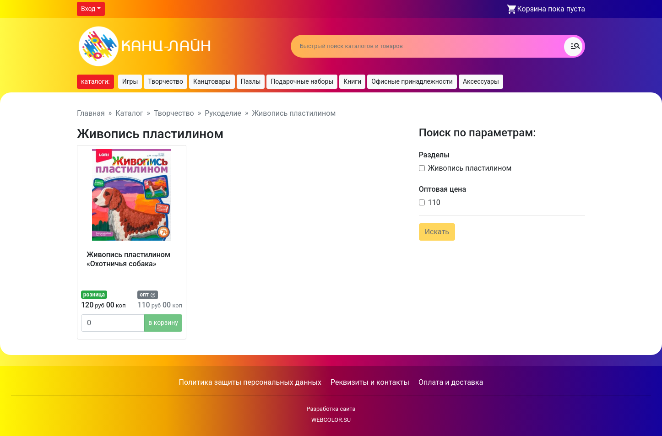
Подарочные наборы (302, 81)
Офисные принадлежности (412, 81)
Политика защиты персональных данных (250, 382)
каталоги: (95, 81)
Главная (91, 113)
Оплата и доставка (450, 382)
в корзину (163, 322)
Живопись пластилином (470, 168)
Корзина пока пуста (551, 9)
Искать (437, 231)
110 (434, 202)
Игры (130, 81)
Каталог (129, 113)
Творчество (165, 81)
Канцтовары (212, 81)
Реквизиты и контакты (370, 382)
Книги (352, 81)
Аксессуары (481, 81)
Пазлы (251, 81)
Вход (88, 8)
